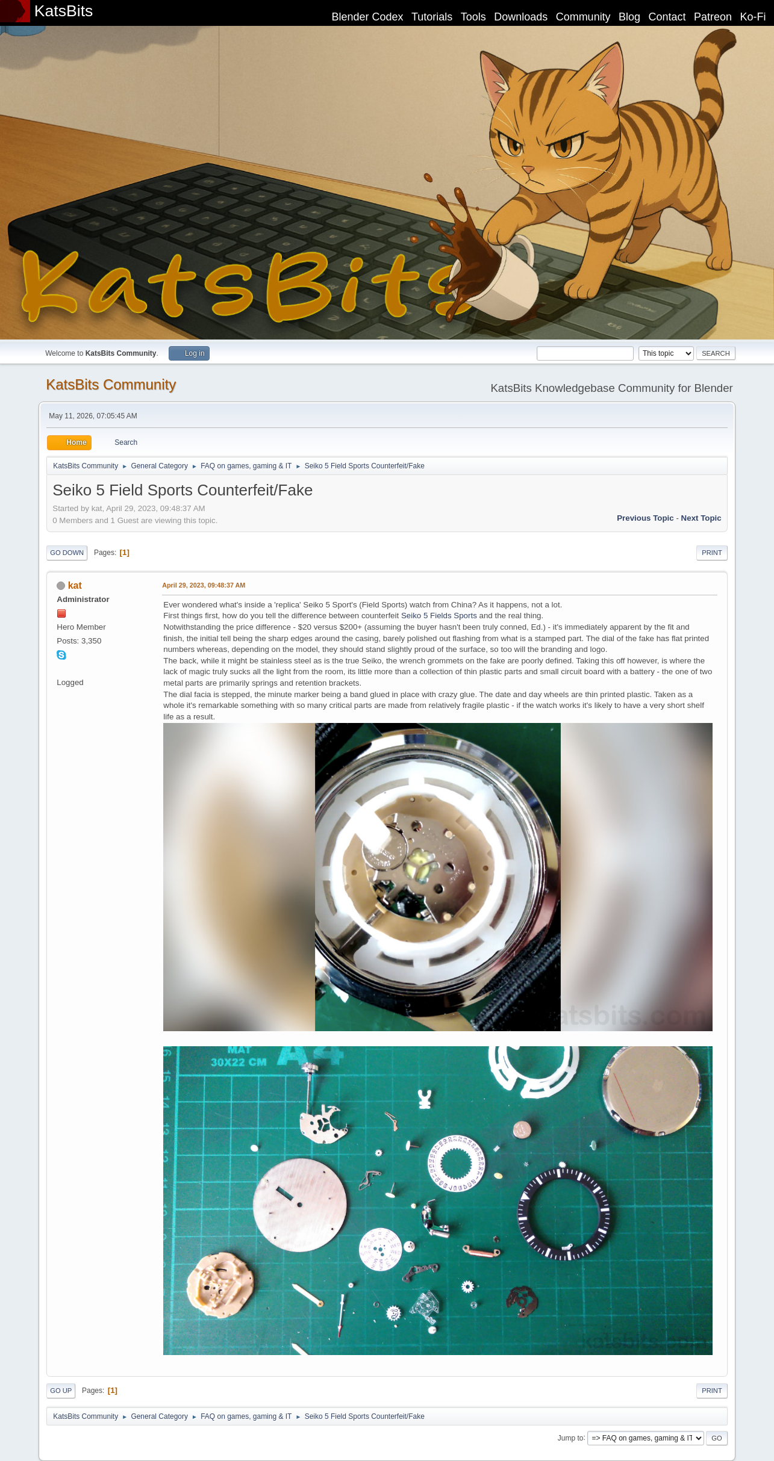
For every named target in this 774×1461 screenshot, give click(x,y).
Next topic (701, 518)
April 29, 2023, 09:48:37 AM (203, 585)
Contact (667, 17)
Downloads (521, 17)
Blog (629, 17)
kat (75, 585)
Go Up (61, 1390)
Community (583, 17)
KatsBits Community (111, 384)
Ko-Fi (753, 17)
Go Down (67, 552)
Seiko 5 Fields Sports (439, 615)
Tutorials (431, 17)
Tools (473, 17)
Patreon (713, 17)
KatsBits (63, 11)
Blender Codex (367, 17)
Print (712, 552)
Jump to (571, 1437)
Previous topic (645, 518)
